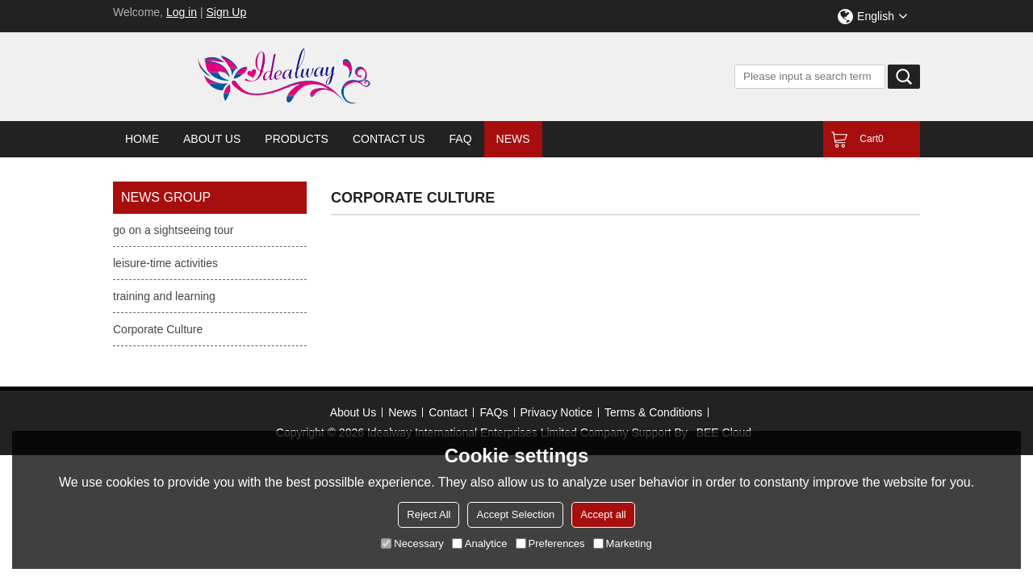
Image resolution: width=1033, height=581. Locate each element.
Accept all (602, 514)
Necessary (412, 543)
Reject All (428, 514)
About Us (211, 138)
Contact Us (389, 138)
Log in (181, 12)
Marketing (622, 543)
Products (296, 138)
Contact (448, 412)
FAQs (493, 412)
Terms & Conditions (653, 412)
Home (142, 138)
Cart (871, 138)
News (513, 138)
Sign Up (226, 12)
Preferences (550, 543)
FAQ (461, 138)
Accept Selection (515, 514)
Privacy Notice (556, 412)
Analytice (480, 543)
